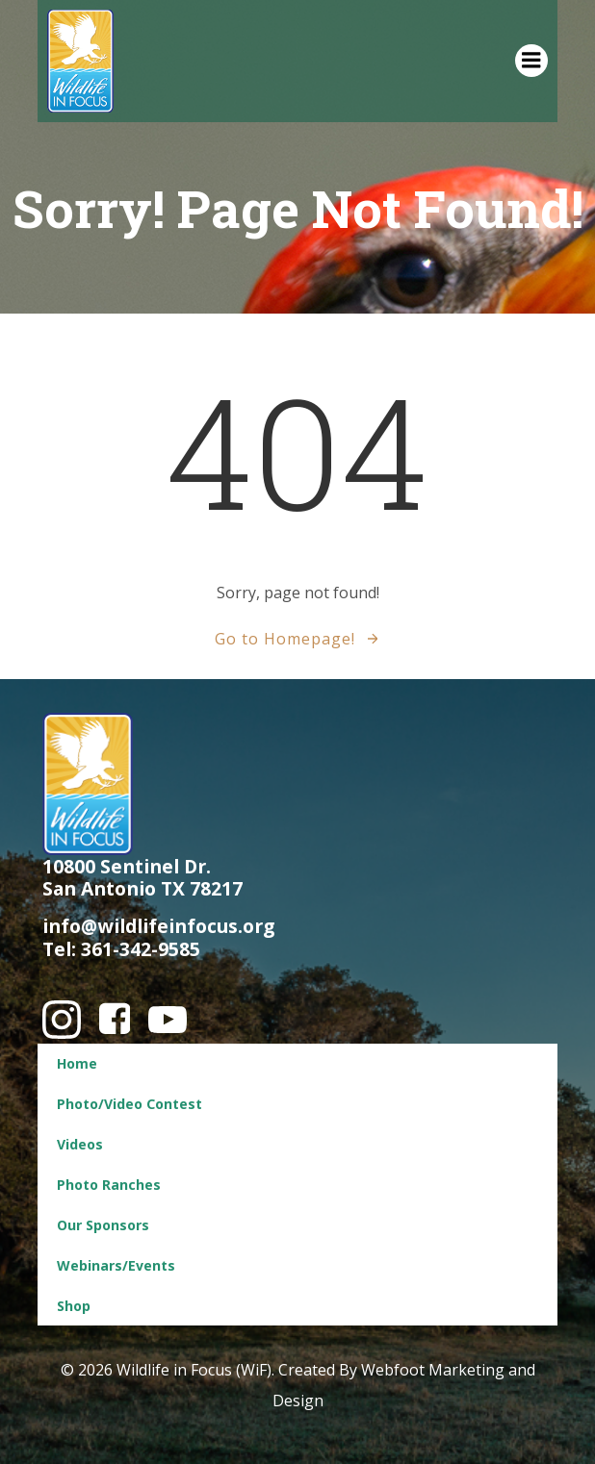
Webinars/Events (116, 1265)
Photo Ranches (109, 1184)
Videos (80, 1144)
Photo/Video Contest (129, 1104)
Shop (74, 1306)
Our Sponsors (103, 1225)
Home (77, 1063)
